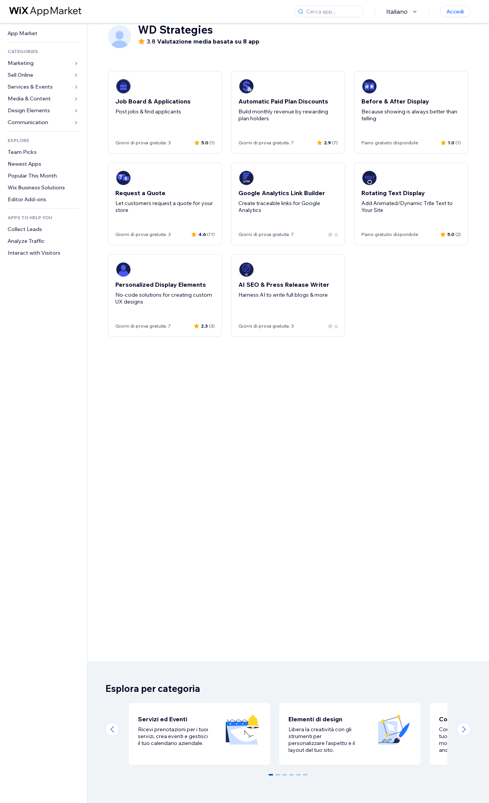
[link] (43, 33)
